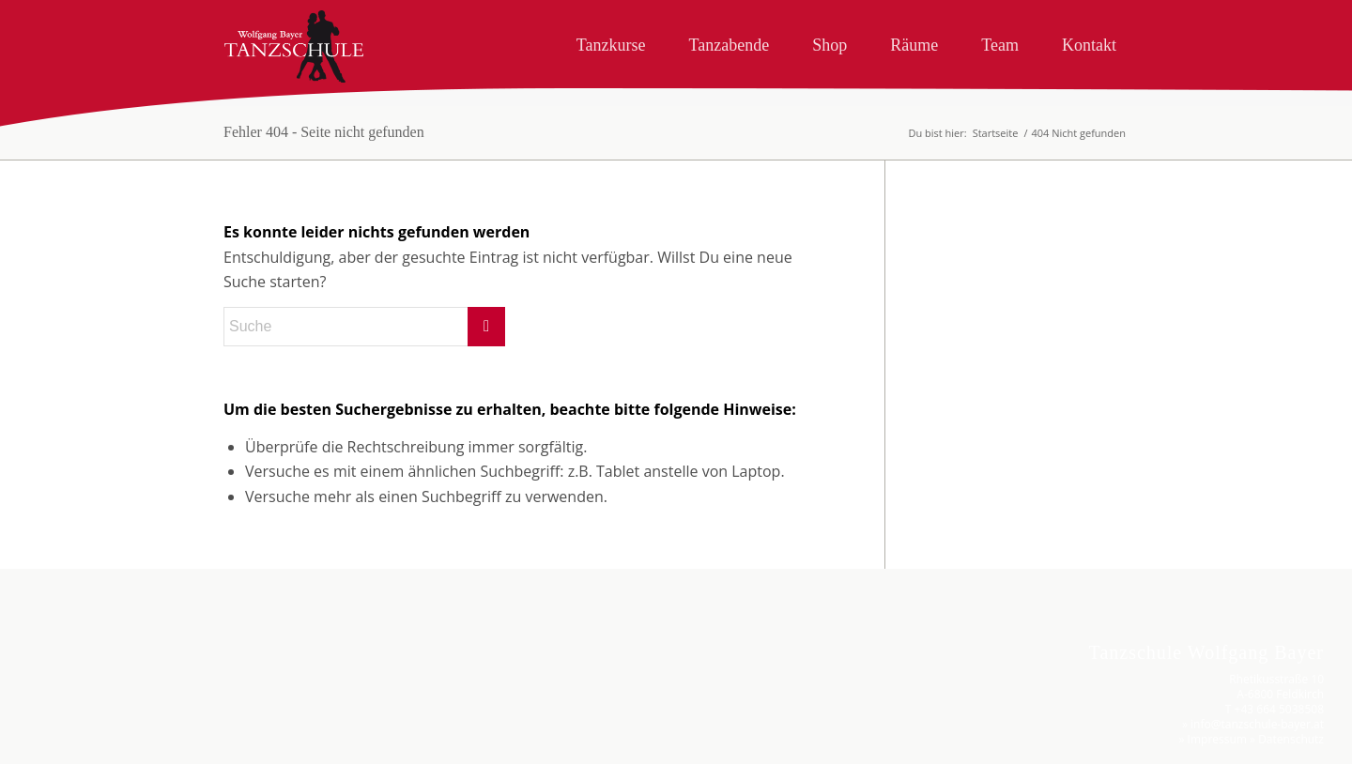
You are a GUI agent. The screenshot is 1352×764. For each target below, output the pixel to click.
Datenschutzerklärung (72, 376)
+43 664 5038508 (1279, 709)
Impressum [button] (342, 748)
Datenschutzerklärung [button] (265, 748)
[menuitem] (611, 41)
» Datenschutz (1287, 739)
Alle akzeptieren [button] (258, 571)
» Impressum (1213, 739)
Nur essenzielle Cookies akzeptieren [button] (258, 666)
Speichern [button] (258, 618)
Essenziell (124, 515)
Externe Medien (368, 515)
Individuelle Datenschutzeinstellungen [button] (258, 713)
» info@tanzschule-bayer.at (1253, 724)
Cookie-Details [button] (180, 748)
